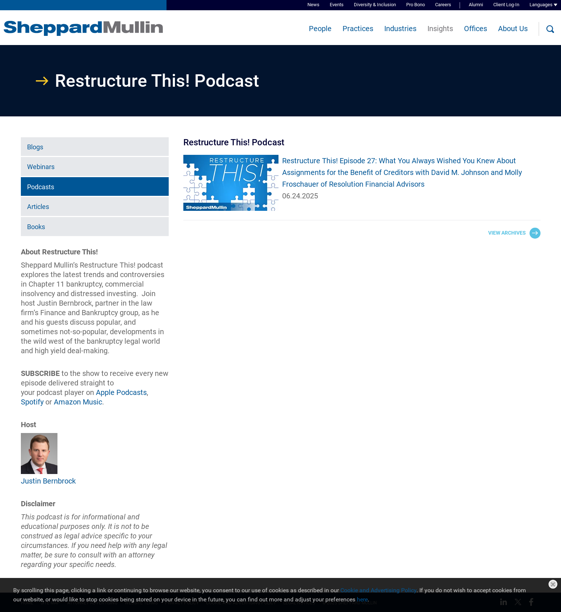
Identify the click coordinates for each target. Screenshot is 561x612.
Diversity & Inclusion (375, 4)
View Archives (507, 233)
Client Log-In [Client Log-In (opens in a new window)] (506, 4)
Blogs (35, 147)
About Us (513, 28)
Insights (440, 28)
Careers (443, 4)
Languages (541, 4)
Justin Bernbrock (48, 481)
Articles (38, 206)
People (320, 28)
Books (36, 227)
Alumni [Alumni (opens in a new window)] (476, 4)
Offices (475, 28)
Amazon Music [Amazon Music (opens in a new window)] (78, 402)
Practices (358, 28)
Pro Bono (415, 4)
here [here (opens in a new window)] (362, 599)
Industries (400, 28)
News (313, 4)
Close (553, 584)
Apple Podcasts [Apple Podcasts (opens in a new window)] (121, 392)
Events (337, 4)
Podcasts (40, 187)
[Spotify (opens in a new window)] (32, 402)
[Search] (550, 29)
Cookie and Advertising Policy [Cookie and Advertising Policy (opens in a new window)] (378, 590)
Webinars (41, 167)
